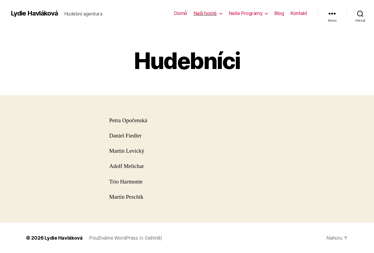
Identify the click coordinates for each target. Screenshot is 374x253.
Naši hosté (205, 13)
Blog (279, 13)
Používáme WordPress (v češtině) (125, 238)
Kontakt (299, 13)
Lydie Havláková (34, 13)
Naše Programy (246, 13)
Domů (180, 13)
